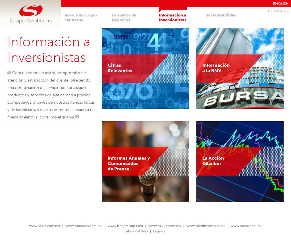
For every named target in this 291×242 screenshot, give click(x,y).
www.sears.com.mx (44, 226)
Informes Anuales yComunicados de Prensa (129, 163)
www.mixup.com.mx (164, 226)
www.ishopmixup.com (125, 226)
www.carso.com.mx (246, 226)
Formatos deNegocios (124, 17)
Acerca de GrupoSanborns (81, 17)
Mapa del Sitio (137, 231)
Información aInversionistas (172, 17)
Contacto (278, 11)
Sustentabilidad (221, 15)
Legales (159, 231)
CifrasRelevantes (120, 67)
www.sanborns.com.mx (83, 226)
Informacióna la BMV (216, 67)
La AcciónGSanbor (213, 160)
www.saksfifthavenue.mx (205, 226)
